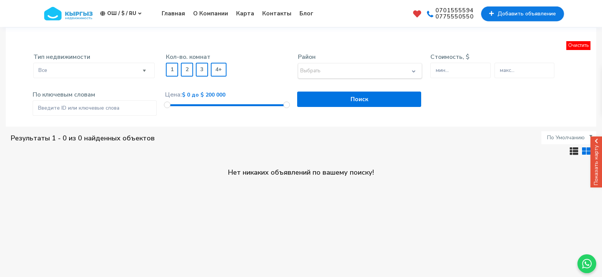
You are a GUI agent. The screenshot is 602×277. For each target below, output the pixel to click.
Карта (245, 13)
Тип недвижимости (61, 57)
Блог (306, 13)
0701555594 (454, 11)
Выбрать (310, 70)
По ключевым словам (64, 95)
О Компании (210, 13)
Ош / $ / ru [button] (120, 13)
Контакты (276, 13)
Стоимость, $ (450, 57)
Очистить (578, 45)
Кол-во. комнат (188, 57)
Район (307, 57)
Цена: (173, 95)
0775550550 (454, 17)
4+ (218, 69)
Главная (173, 13)
